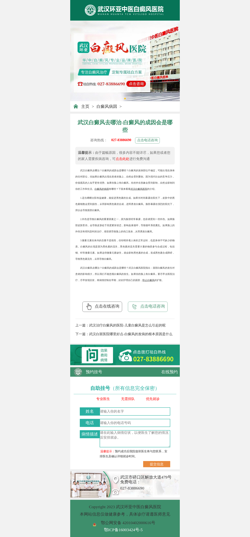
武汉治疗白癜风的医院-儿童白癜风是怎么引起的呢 (127, 325)
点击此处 (122, 159)
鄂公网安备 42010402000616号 (128, 523)
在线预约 (169, 372)
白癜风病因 (107, 106)
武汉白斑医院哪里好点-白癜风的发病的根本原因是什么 (130, 334)
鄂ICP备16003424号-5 (123, 530)
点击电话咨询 (147, 140)
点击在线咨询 (102, 306)
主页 (85, 106)
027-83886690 (121, 140)
